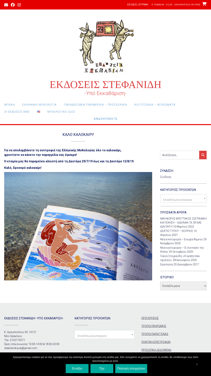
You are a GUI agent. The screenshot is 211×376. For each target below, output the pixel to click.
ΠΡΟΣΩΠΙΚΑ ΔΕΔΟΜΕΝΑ (156, 349)
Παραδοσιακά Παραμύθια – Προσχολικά (95, 104)
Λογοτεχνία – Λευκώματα (154, 104)
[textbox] (183, 199)
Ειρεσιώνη (166, 264)
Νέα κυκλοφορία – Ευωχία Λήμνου (181, 239)
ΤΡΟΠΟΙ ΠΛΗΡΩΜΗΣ (153, 326)
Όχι (102, 368)
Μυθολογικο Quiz (61, 111)
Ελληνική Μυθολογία (39, 104)
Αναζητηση (105, 119)
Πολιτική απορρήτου (131, 368)
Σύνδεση (165, 176)
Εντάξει (77, 368)
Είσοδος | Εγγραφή (137, 4)
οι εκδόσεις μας (17, 111)
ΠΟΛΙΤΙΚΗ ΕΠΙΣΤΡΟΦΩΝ (155, 341)
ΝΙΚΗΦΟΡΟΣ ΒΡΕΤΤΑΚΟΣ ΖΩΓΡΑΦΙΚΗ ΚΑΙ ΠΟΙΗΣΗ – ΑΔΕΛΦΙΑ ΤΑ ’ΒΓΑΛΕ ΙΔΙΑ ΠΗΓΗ (183, 222)
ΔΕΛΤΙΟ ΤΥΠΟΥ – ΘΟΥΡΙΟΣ (176, 230)
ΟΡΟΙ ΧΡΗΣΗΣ (150, 318)
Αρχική (9, 104)
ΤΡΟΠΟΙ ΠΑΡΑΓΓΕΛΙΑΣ (154, 334)
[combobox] (183, 198)
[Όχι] (196, 364)
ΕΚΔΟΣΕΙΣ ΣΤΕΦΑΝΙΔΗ (105, 84)
